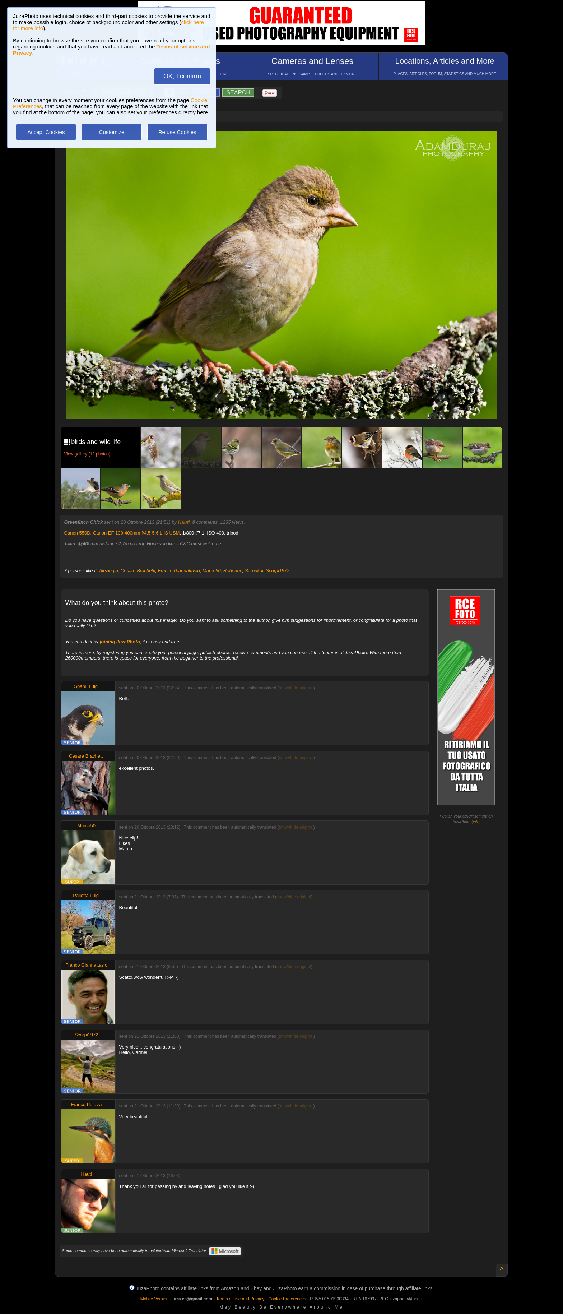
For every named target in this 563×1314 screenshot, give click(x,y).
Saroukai (254, 570)
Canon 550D (77, 533)
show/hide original (296, 687)
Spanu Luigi (86, 686)
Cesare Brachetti (138, 570)
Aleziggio (108, 570)
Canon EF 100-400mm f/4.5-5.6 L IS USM (136, 533)
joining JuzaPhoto (120, 641)
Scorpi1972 (277, 570)
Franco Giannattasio (179, 570)
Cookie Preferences (287, 1298)
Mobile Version (154, 1298)
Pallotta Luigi (86, 895)
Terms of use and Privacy (240, 1298)
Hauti (184, 522)
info (476, 821)
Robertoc (232, 570)
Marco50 (212, 570)
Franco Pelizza (86, 1104)
